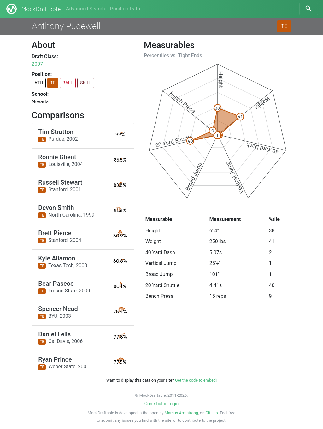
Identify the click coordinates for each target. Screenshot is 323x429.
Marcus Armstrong (181, 412)
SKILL (85, 82)
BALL (67, 82)
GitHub (211, 412)
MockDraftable (33, 9)
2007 (37, 64)
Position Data (125, 9)
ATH (38, 82)
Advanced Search (85, 9)
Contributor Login (161, 403)
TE (284, 26)
